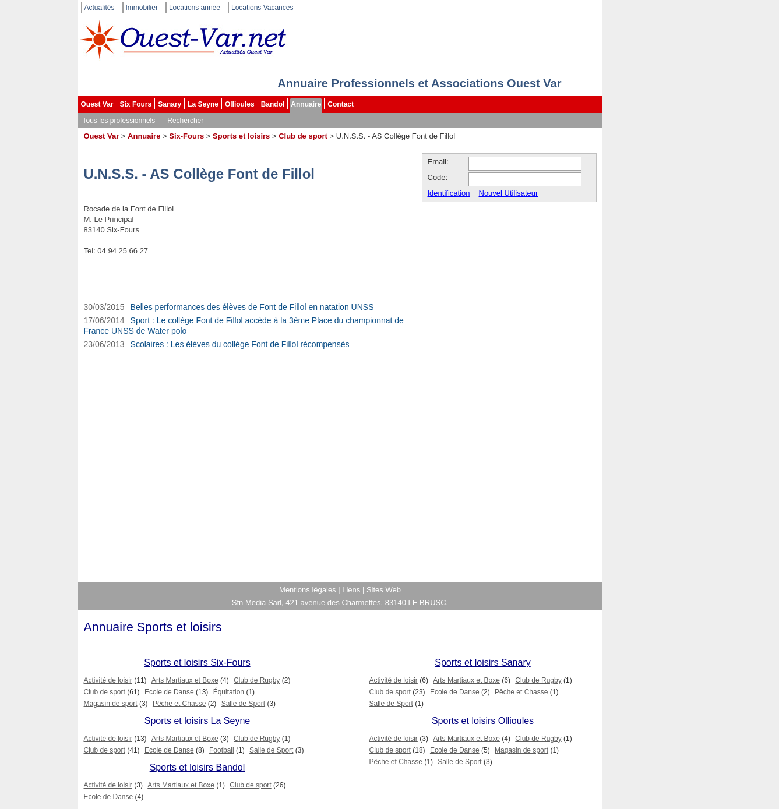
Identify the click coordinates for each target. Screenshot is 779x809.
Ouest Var (97, 104)
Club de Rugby (257, 680)
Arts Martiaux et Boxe (184, 680)
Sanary (169, 104)
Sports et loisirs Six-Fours (197, 662)
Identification (449, 193)
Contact (340, 104)
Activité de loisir (108, 680)
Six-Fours (186, 136)
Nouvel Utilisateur (508, 193)
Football (221, 750)
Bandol (273, 104)
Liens (351, 589)
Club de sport (303, 136)
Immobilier (142, 7)
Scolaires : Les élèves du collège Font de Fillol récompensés (240, 344)
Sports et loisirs (241, 136)
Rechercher (185, 120)
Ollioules (240, 104)
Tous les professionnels (119, 120)
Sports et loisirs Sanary (483, 662)
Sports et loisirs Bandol (197, 767)
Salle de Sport (243, 704)
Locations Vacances (262, 7)
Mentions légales (307, 589)
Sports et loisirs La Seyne (197, 721)
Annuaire (306, 104)
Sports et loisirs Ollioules (483, 721)
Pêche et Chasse (179, 704)
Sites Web (383, 589)
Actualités (99, 7)
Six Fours (136, 104)
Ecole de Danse (169, 692)
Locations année (194, 7)
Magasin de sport (111, 704)
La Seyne (203, 104)
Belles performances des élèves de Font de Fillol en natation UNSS (252, 307)
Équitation (228, 692)
